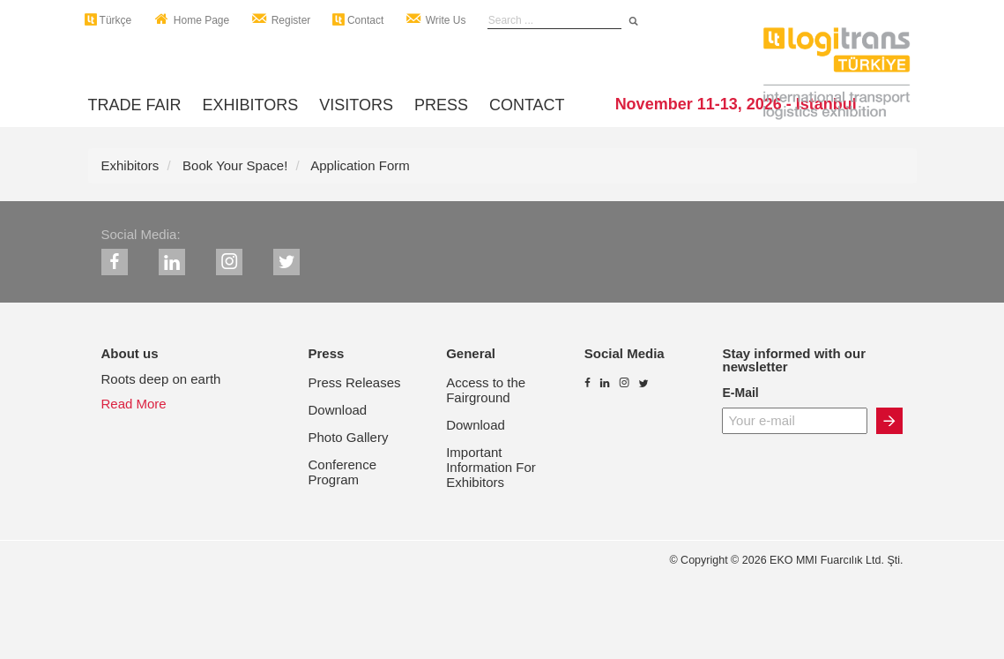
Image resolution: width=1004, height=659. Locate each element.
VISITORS (356, 105)
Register (280, 20)
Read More (134, 403)
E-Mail (740, 393)
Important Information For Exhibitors (491, 467)
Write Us (435, 20)
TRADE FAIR (135, 105)
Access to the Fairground (485, 390)
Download (338, 409)
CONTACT (527, 105)
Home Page (190, 20)
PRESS (441, 105)
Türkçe (108, 20)
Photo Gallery (349, 437)
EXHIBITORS (251, 105)
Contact (358, 20)
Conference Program (343, 472)
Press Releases (355, 382)
